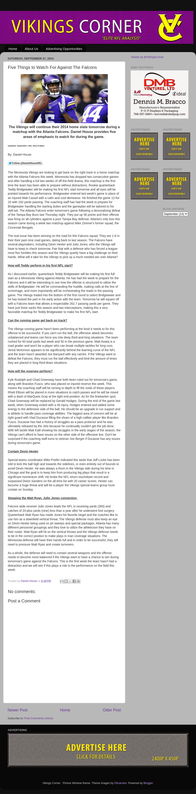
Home (12, 49)
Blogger (148, 783)
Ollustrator (120, 783)
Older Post (112, 710)
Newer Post (17, 710)
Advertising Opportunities (64, 49)
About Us (31, 49)
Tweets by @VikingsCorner (147, 57)
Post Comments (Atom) (38, 718)
